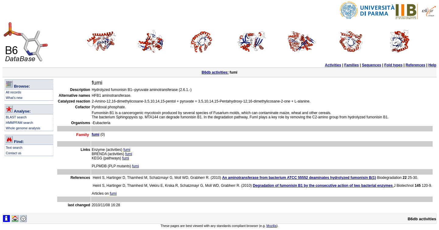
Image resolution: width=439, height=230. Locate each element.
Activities (333, 65)
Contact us (13, 153)
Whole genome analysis (23, 128)
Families (351, 65)
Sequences (371, 65)
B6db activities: (215, 72)
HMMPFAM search (19, 122)
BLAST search (16, 117)
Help (432, 65)
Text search (14, 147)
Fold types (393, 65)
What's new (14, 97)
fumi (126, 150)
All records (13, 92)
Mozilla (271, 226)
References (415, 65)
